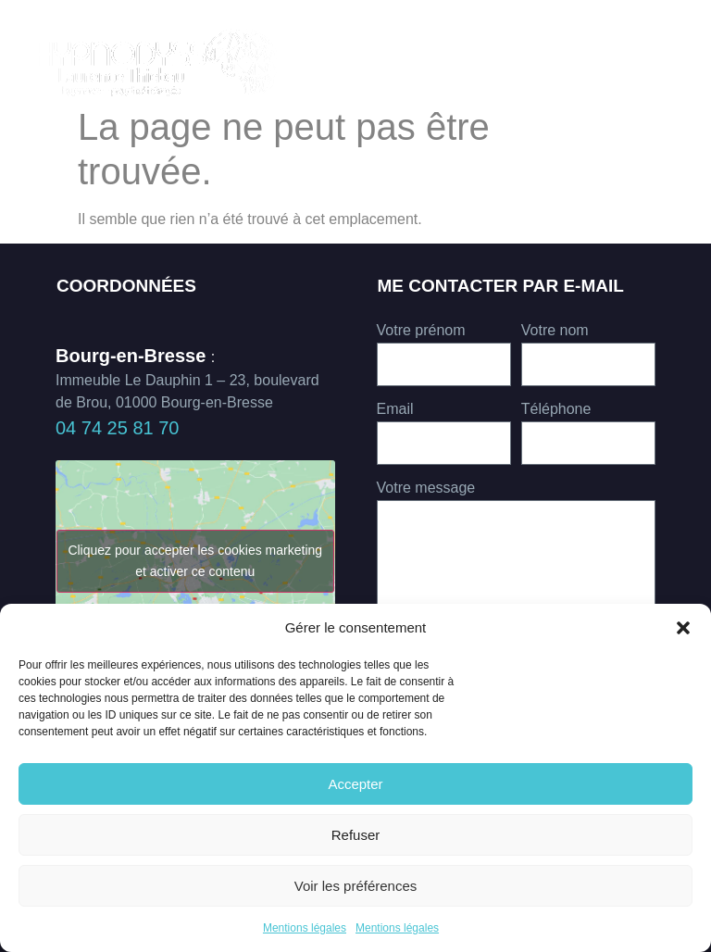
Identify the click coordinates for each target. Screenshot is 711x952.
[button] (683, 628)
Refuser (355, 835)
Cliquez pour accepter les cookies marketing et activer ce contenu (195, 561)
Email (395, 409)
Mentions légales (304, 927)
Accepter (355, 784)
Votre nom (555, 330)
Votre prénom (421, 330)
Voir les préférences (356, 886)
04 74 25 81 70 (117, 428)
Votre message (426, 488)
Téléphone (556, 409)
